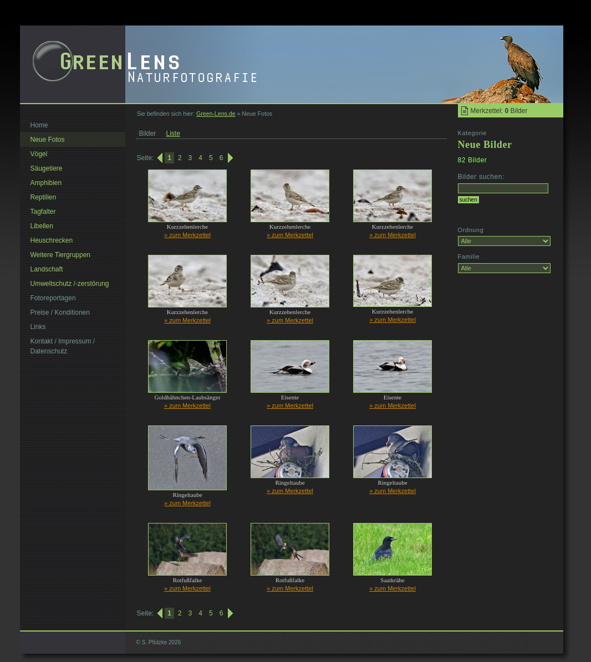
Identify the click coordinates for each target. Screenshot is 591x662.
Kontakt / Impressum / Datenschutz (62, 346)
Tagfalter (43, 211)
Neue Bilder (485, 144)
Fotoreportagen (53, 298)
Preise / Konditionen (60, 312)
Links (38, 327)
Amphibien (46, 183)
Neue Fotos (47, 139)
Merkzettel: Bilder (499, 111)
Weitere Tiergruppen (60, 255)
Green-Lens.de (216, 113)
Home (39, 125)
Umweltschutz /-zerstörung (69, 284)
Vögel (39, 154)
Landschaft (46, 269)
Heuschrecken (51, 240)
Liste (173, 133)
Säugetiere (46, 168)
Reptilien (43, 197)
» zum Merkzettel (187, 235)
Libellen (41, 226)
